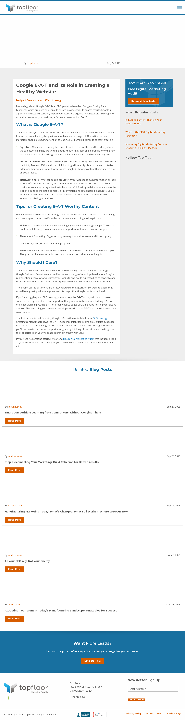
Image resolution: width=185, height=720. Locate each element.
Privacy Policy (133, 713)
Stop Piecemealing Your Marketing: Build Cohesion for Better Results (52, 462)
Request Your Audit (143, 101)
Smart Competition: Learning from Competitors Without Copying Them (53, 412)
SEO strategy (100, 318)
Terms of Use (153, 713)
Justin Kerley (15, 406)
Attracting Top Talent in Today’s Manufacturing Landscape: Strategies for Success (61, 610)
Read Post (14, 420)
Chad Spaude (15, 505)
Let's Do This (92, 661)
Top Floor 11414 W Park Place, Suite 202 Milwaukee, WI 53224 (86, 687)
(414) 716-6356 (77, 696)
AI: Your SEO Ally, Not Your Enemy (27, 561)
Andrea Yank (15, 456)
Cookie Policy (173, 713)
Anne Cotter (15, 604)
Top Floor (32, 63)
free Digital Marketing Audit (78, 338)
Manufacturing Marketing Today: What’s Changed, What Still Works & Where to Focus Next (66, 511)
